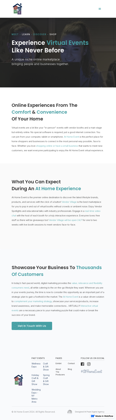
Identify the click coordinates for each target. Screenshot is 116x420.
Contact (71, 363)
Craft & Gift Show (46, 366)
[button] (99, 8)
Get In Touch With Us (32, 326)
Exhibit (58, 363)
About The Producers (60, 372)
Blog (70, 369)
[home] (17, 9)
